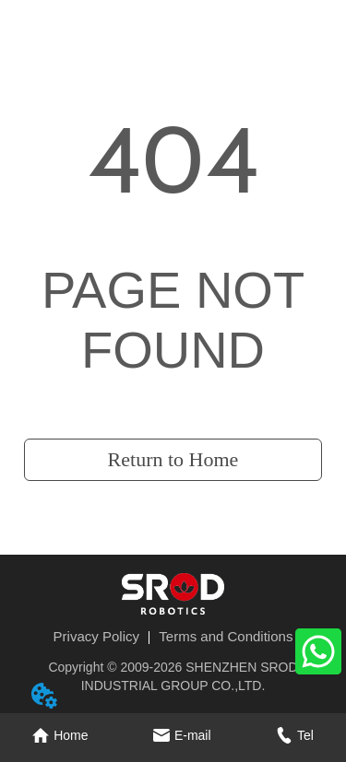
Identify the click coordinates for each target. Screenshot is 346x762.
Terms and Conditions (225, 636)
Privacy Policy (96, 636)
